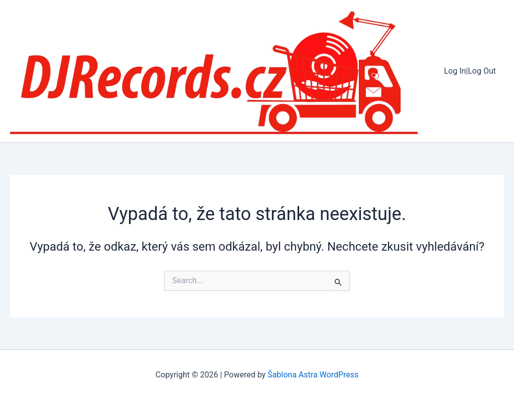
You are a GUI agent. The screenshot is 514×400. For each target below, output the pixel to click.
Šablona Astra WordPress (313, 374)
